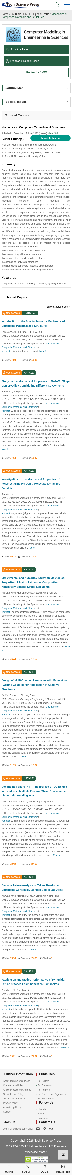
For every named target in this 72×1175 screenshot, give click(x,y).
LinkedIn (42, 1109)
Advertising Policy (12, 1107)
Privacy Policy (10, 1103)
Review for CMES (36, 72)
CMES (27, 14)
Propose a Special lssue (22, 60)
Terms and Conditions (14, 1098)
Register (63, 1168)
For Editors (43, 1081)
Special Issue (41, 14)
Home (5, 14)
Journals (16, 14)
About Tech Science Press (16, 1081)
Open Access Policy (13, 1085)
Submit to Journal (50, 138)
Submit (27, 1168)
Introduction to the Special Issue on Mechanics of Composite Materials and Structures (33, 323)
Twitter (41, 1113)
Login (45, 1168)
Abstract (6, 351)
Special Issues (16, 101)
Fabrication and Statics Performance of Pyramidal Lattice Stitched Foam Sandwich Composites (33, 982)
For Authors (44, 1089)
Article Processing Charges (17, 1089)
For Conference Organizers (52, 1094)
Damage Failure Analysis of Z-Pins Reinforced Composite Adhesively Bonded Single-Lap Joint (32, 887)
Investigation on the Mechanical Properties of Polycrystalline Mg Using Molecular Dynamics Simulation (31, 484)
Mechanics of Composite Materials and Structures (34, 15)
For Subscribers (46, 1098)
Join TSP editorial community (18, 1128)
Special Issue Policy (13, 1094)
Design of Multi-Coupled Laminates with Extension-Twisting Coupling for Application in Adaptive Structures (34, 685)
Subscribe (43, 1118)
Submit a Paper (17, 49)
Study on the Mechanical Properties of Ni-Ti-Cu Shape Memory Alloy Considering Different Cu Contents (36, 383)
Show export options (58, 307)
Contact (7, 1111)
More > (43, 351)
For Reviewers (45, 1085)
